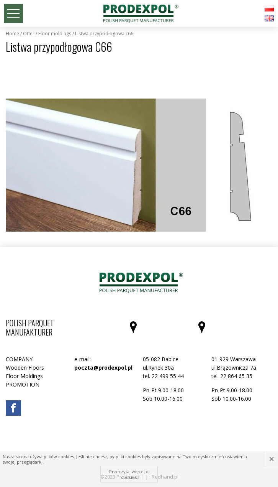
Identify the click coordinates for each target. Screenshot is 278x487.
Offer (28, 34)
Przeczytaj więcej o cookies (129, 474)
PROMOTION (22, 384)
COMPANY (19, 359)
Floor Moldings (54, 34)
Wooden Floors (25, 367)
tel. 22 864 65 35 (231, 376)
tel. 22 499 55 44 (163, 376)
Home (12, 34)
